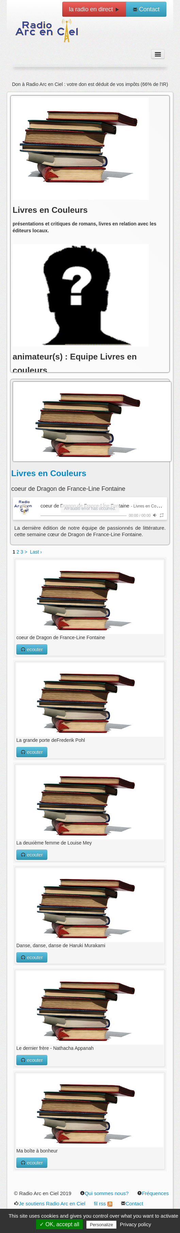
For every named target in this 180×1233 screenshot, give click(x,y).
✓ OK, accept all (59, 1224)
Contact (146, 9)
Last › (36, 552)
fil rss (103, 1203)
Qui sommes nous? (104, 1193)
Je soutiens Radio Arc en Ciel (49, 1203)
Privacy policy (135, 1224)
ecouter (32, 649)
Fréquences (153, 1193)
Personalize (101, 1224)
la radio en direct (94, 9)
